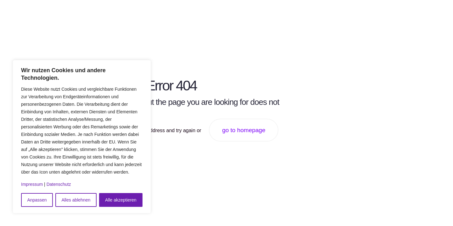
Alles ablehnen (75, 199)
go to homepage (243, 130)
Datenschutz (59, 184)
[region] (82, 136)
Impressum (32, 184)
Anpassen (37, 199)
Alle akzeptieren (121, 199)
